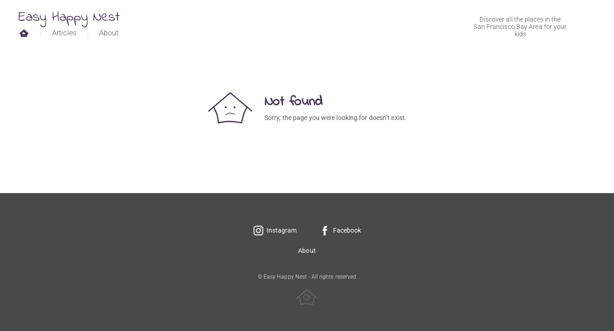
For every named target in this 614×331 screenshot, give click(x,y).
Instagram (275, 230)
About (109, 33)
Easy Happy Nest (69, 17)
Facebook (340, 230)
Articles (64, 33)
